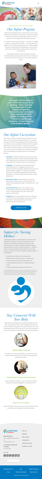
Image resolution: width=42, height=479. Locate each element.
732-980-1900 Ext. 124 (9, 442)
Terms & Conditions (21, 472)
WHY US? (24, 431)
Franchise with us (8, 469)
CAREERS (24, 434)
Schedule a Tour (21, 207)
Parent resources (34, 469)
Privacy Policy (34, 472)
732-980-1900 (7, 448)
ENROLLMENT (25, 437)
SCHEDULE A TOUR (27, 446)
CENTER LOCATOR (27, 443)
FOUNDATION (25, 440)
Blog (21, 469)
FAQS (8, 472)
